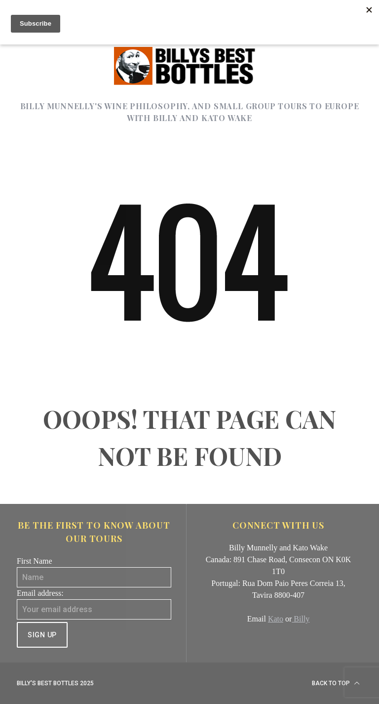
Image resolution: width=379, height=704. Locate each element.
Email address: (40, 593)
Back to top (336, 683)
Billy (300, 619)
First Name (34, 561)
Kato (275, 619)
